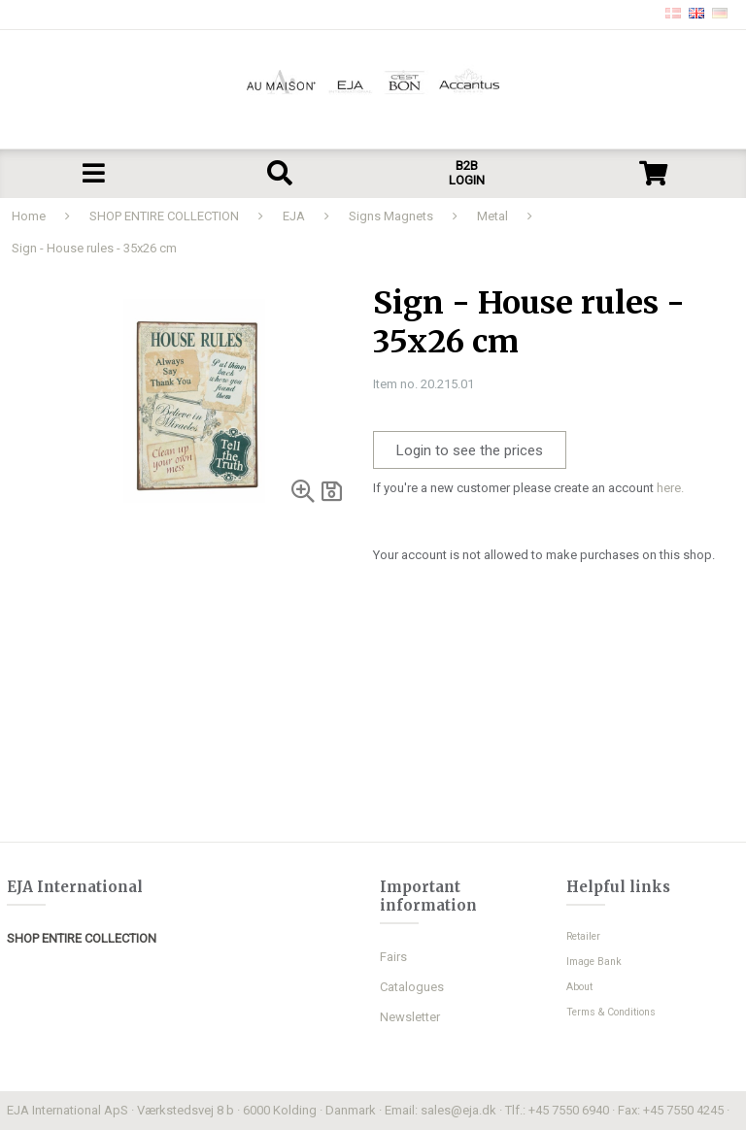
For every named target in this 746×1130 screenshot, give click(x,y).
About (579, 986)
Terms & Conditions (611, 1012)
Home (29, 216)
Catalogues (412, 987)
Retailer (583, 936)
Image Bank (594, 961)
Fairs (393, 956)
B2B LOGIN (467, 172)
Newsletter (410, 1017)
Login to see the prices (469, 450)
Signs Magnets (391, 216)
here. (670, 488)
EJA (294, 216)
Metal (492, 216)
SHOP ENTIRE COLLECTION (164, 216)
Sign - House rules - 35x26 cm (94, 248)
